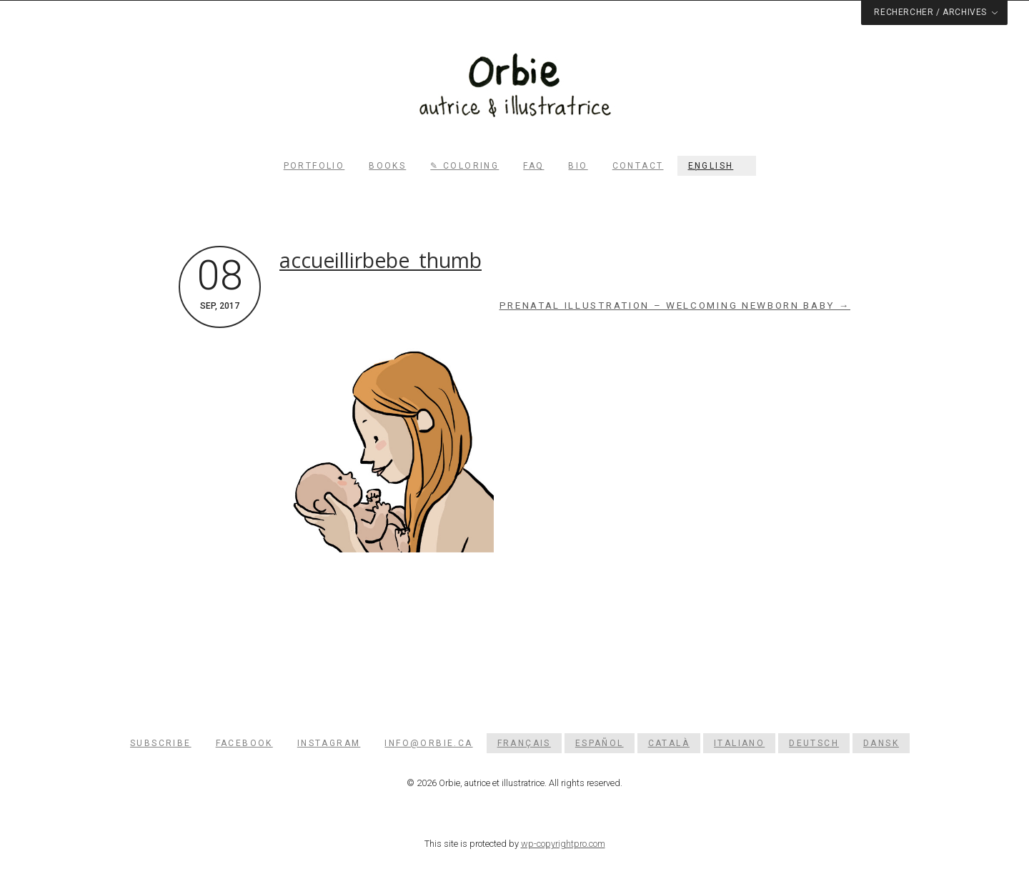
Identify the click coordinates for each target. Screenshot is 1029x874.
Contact (638, 166)
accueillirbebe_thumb (380, 260)
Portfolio (314, 166)
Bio (577, 166)
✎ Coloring (464, 166)
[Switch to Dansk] (881, 743)
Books (387, 166)
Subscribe (161, 743)
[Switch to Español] (599, 743)
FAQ (533, 166)
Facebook (244, 743)
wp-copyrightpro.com (563, 843)
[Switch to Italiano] (739, 743)
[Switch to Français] (524, 743)
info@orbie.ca (428, 743)
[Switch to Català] (669, 743)
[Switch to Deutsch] (814, 743)
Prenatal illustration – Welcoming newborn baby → (674, 305)
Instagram (329, 743)
